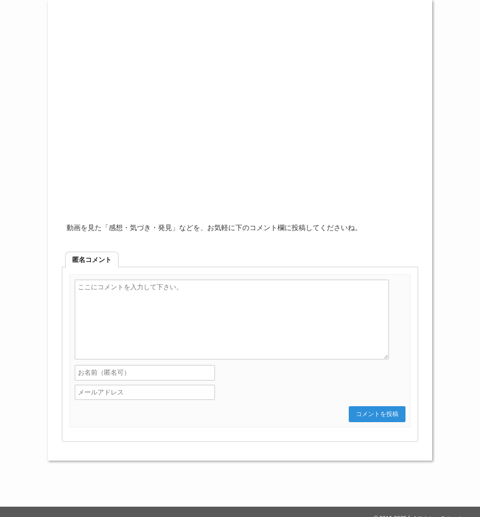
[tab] (92, 260)
